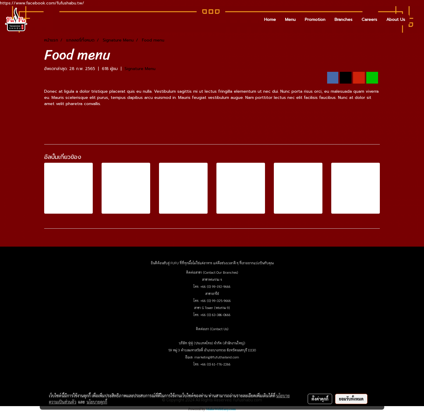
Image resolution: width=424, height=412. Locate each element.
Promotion (315, 19)
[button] (415, 19)
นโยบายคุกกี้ (97, 401)
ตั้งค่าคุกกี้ (320, 398)
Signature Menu (140, 69)
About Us (395, 19)
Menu (290, 19)
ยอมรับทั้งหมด (351, 398)
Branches (343, 19)
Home (270, 19)
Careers (369, 19)
